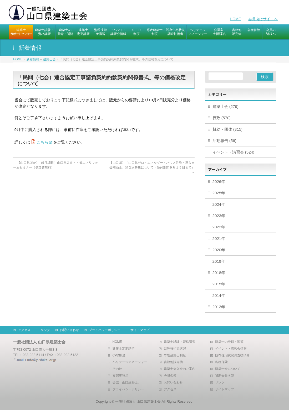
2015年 (218, 284)
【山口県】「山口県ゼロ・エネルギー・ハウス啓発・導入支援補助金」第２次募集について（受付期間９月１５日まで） (152, 167)
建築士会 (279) (225, 106)
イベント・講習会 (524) (233, 152)
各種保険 (221, 362)
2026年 (218, 181)
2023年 (218, 215)
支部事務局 (120, 375)
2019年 (218, 261)
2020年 (218, 250)
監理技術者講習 (175, 348)
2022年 (218, 227)
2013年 (218, 306)
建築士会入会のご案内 (179, 369)
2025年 (218, 193)
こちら (42, 142)
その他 (117, 369)
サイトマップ (139, 330)
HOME (235, 19)
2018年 (218, 272)
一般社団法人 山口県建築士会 (138, 401)
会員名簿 (170, 375)
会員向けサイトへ (263, 19)
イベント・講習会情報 (231, 348)
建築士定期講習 (124, 348)
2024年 (218, 204)
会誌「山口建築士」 (127, 382)
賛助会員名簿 (224, 375)
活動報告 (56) (224, 140)
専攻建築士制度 (175, 355)
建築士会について (227, 369)
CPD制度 (119, 355)
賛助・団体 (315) (227, 129)
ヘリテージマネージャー (130, 362)
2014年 (218, 295)
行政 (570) (221, 117)
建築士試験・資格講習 (179, 342)
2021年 (218, 238)
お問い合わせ (69, 330)
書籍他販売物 (173, 362)
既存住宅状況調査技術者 (232, 355)
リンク (45, 330)
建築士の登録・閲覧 (229, 342)
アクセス (24, 330)
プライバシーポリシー (104, 330)
